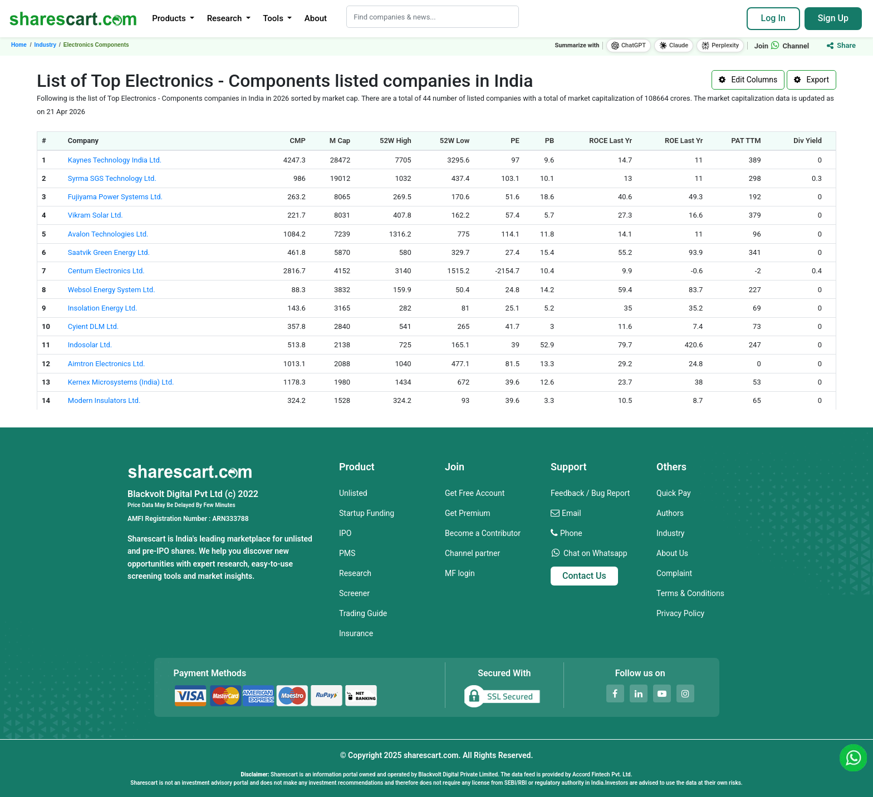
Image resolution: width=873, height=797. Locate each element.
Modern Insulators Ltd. (104, 400)
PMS (347, 553)
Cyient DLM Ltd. (93, 326)
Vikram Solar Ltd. (95, 215)
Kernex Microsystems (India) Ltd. (121, 382)
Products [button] (170, 18)
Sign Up (833, 18)
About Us (672, 553)
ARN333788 (230, 519)
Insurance (356, 633)
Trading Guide (363, 613)
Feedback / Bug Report (590, 493)
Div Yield (807, 140)
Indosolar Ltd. (90, 345)
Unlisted (353, 493)
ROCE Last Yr (610, 140)
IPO (345, 533)
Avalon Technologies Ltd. (108, 234)
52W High (395, 140)
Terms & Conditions (690, 593)
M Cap (340, 140)
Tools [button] (274, 18)
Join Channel (782, 46)
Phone (571, 533)
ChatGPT (628, 46)
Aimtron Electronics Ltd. (106, 364)
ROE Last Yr (684, 140)
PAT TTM (746, 140)
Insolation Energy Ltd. (103, 308)
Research (355, 573)
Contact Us (584, 575)
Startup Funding (366, 513)
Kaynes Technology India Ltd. (114, 160)
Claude (673, 46)
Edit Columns (748, 79)
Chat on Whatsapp (595, 553)
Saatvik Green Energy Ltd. (109, 252)
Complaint (674, 573)
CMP (298, 140)
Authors (670, 513)
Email (571, 513)
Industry (670, 533)
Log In (773, 18)
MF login (460, 573)
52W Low (454, 140)
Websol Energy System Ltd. (111, 290)
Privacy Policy (680, 613)
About (316, 18)
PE (515, 140)
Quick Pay (673, 493)
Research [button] (225, 18)
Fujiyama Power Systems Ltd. (115, 197)
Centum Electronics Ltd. (106, 271)
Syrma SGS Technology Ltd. (112, 178)
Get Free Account (474, 493)
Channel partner (472, 553)
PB (550, 140)
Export (811, 79)
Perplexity (720, 46)
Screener (354, 593)
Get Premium (468, 513)
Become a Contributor (483, 533)
